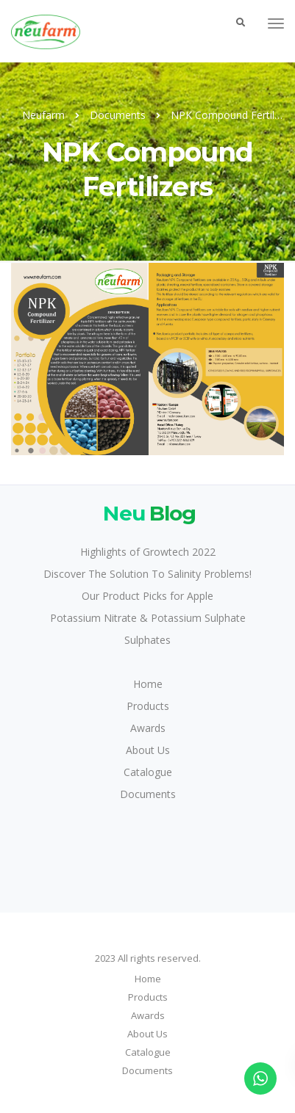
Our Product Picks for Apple (147, 596)
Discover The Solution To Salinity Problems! (147, 574)
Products (148, 706)
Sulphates (147, 640)
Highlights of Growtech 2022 (148, 552)
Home (148, 684)
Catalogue (148, 772)
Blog (147, 512)
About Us (148, 750)
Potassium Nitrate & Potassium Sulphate (148, 618)
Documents (148, 794)
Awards (148, 728)
